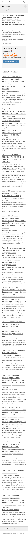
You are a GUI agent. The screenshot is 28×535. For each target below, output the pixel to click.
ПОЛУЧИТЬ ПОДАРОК (10, 61)
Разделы (16, 528)
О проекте (10, 528)
